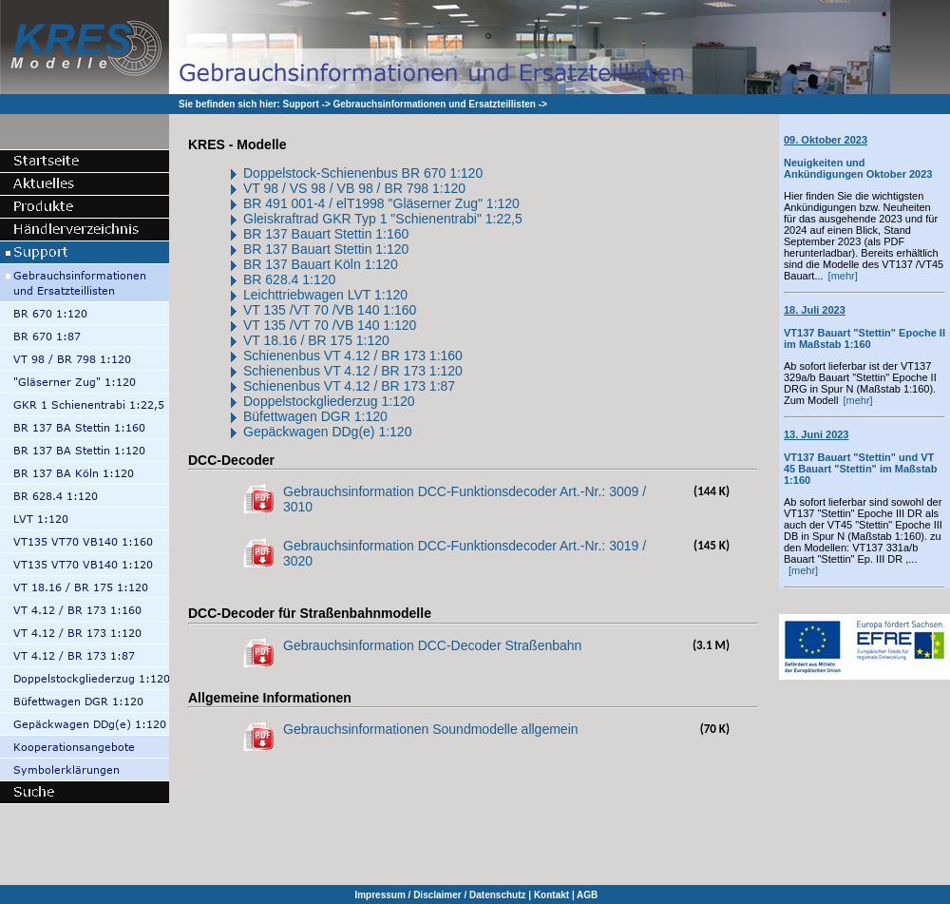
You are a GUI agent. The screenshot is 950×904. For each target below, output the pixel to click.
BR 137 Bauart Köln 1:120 (320, 264)
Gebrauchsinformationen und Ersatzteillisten (434, 104)
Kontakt (551, 895)
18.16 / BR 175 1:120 (325, 340)
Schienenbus (283, 355)
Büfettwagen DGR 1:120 (315, 416)
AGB (587, 895)
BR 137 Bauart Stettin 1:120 (325, 249)
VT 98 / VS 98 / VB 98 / (313, 188)
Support (300, 104)
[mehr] (843, 275)
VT (251, 340)
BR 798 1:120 (425, 188)
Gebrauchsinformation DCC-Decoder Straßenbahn (432, 645)
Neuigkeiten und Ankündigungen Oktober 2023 (858, 157)
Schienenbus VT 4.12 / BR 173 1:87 (349, 386)
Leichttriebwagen (295, 294)
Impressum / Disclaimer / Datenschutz (439, 895)
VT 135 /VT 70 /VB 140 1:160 (329, 309)
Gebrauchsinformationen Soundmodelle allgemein (431, 729)
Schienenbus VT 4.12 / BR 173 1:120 (353, 370)
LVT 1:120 (378, 294)
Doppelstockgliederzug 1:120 (329, 401)
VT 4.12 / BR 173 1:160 (393, 355)
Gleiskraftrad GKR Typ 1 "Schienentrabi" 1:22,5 (382, 218)
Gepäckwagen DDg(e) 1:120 (327, 431)
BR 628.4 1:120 (289, 279)
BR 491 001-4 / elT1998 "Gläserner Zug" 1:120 (381, 203)
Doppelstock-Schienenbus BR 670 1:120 (363, 173)
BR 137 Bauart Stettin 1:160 (325, 233)
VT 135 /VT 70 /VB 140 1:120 (329, 325)
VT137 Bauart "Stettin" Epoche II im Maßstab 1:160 (864, 327)
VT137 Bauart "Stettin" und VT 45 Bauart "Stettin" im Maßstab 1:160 (860, 457)
